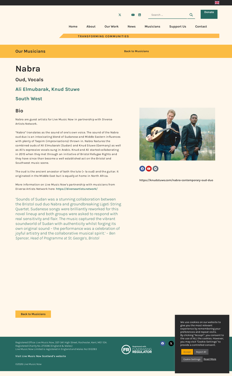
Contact (201, 26)
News (132, 26)
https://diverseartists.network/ (77, 189)
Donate (210, 14)
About (91, 26)
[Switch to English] (217, 2)
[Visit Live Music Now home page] (26, 37)
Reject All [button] (201, 351)
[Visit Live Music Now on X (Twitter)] (120, 14)
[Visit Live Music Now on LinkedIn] (139, 14)
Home (73, 26)
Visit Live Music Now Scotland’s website (40, 356)
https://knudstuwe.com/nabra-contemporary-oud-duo (176, 181)
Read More (210, 359)
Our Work (112, 26)
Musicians (152, 26)
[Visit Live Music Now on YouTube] (133, 14)
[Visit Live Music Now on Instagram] (126, 14)
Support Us (177, 26)
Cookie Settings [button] (191, 359)
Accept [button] (187, 351)
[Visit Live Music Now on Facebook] (113, 14)
